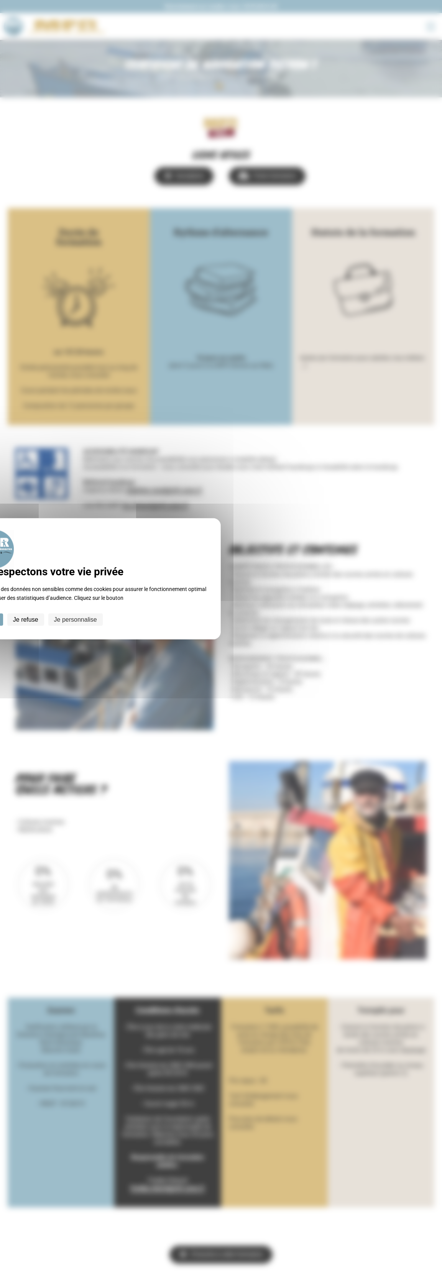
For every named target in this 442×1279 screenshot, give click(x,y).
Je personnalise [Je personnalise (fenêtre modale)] (75, 619)
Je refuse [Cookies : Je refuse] (25, 619)
